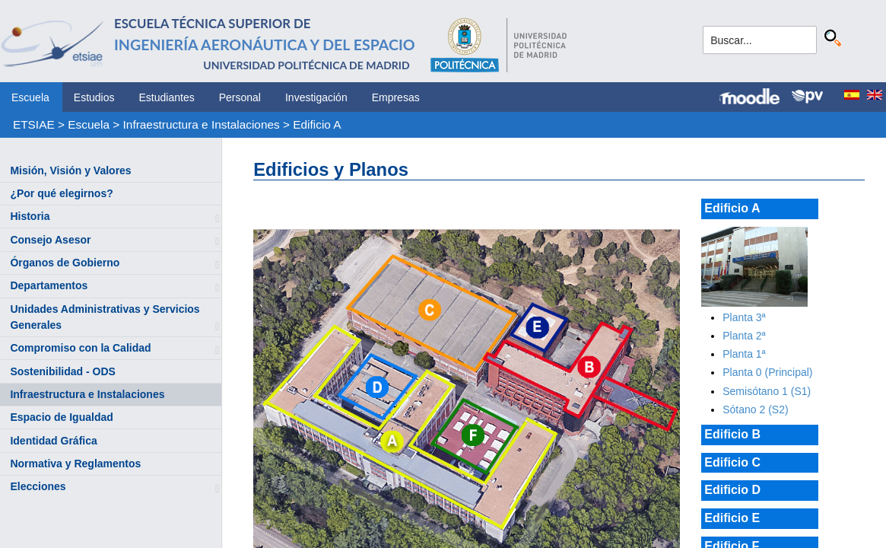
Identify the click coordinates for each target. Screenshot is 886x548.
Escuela (30, 97)
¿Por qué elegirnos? (61, 193)
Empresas (396, 97)
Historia (29, 216)
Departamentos (48, 285)
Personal (240, 97)
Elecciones (37, 486)
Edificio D (732, 489)
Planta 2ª (744, 336)
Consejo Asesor (50, 240)
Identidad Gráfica (53, 441)
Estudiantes (167, 97)
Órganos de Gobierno (64, 262)
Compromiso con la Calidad (80, 348)
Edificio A (317, 124)
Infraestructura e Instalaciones (201, 124)
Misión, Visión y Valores (70, 170)
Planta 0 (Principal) (767, 372)
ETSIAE (34, 124)
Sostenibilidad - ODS (62, 371)
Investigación (316, 97)
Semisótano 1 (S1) (766, 391)
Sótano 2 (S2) (755, 409)
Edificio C (732, 462)
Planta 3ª (744, 317)
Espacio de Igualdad (61, 417)
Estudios (94, 97)
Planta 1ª (744, 354)
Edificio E (732, 517)
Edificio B (732, 434)
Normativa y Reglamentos (75, 463)
